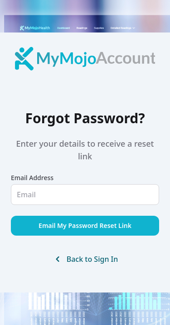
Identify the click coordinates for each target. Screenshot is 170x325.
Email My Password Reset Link (85, 225)
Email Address (32, 177)
